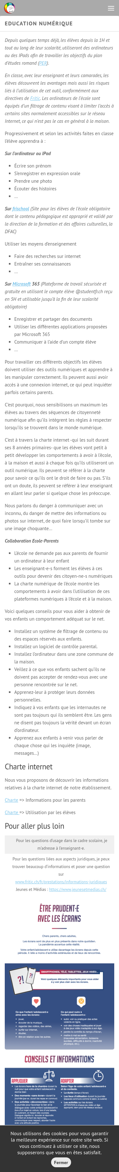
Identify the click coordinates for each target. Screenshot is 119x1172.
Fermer (61, 1162)
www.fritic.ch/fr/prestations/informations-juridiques (61, 882)
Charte (11, 800)
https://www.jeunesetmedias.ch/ (77, 889)
